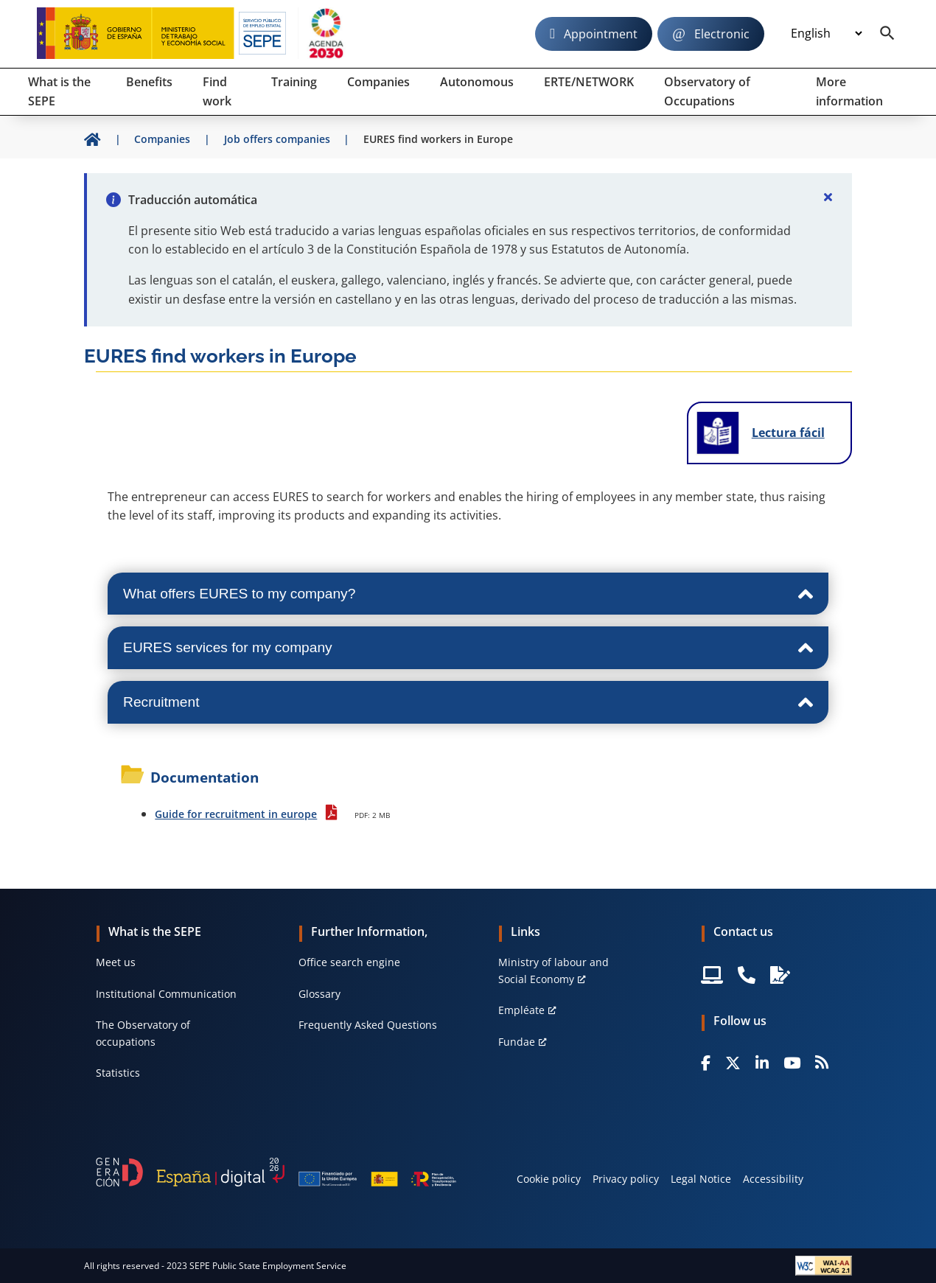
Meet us (116, 962)
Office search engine (349, 962)
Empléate (521, 1010)
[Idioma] (826, 33)
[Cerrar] (828, 197)
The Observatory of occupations (143, 1033)
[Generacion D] (276, 1172)
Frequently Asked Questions (367, 1025)
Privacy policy (626, 1179)
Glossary (319, 994)
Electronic (722, 34)
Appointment (601, 34)
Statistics (118, 1073)
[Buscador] (887, 34)
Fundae (516, 1042)
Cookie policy (549, 1179)
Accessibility (773, 1179)
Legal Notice (701, 1179)
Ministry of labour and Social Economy (553, 970)
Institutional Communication (166, 994)
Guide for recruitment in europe (236, 814)
